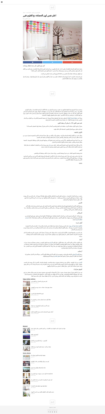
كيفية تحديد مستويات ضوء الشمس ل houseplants (42, 373)
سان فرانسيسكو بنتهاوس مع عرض (38, 367)
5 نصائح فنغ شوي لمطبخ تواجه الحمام (39, 386)
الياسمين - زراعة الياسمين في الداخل (39, 340)
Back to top (53, 407)
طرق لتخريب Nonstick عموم (37, 293)
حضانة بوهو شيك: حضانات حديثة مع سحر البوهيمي (41, 287)
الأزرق (51, 242)
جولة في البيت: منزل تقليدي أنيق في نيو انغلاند (41, 346)
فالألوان (80, 226)
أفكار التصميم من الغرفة (36, 12)
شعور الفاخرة (57, 256)
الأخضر (80, 262)
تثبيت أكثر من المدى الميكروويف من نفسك (40, 305)
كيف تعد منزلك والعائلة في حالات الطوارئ (40, 361)
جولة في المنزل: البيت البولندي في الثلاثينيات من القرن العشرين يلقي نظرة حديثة (48, 328)
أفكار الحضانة (28, 12)
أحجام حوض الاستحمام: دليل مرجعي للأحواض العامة (42, 311)
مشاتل (24, 12)
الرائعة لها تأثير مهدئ (73, 226)
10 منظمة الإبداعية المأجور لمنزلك (38, 355)
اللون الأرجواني (75, 254)
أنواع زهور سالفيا (34, 334)
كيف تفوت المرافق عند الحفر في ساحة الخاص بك (41, 379)
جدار (50, 145)
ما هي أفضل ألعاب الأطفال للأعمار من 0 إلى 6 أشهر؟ (42, 392)
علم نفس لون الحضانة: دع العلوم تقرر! (39, 281)
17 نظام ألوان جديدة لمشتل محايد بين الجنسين (41, 299)
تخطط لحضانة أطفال (72, 118)
